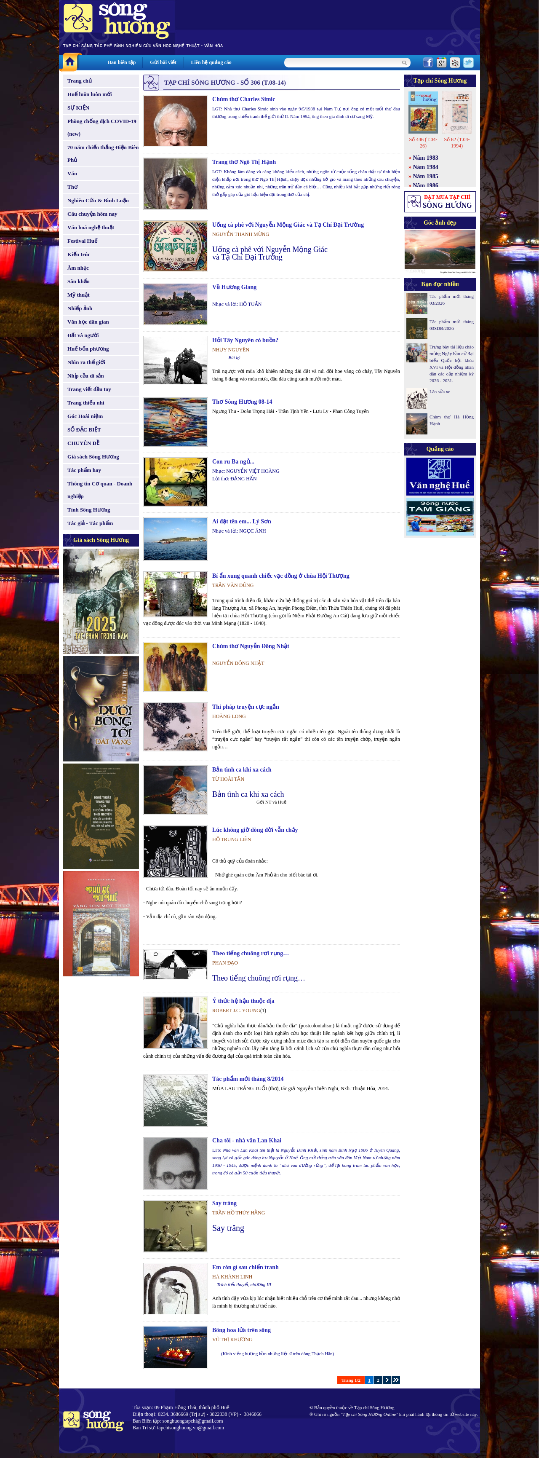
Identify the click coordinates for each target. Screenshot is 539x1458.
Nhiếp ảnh (79, 308)
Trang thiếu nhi (85, 402)
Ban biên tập (122, 62)
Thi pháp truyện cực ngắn (245, 707)
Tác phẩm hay (84, 470)
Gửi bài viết (163, 62)
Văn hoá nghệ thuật (90, 227)
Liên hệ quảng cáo (211, 62)
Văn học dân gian (88, 322)
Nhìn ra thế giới (86, 362)
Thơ (72, 187)
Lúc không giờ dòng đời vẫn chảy (255, 830)
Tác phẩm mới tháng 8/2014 (247, 1079)
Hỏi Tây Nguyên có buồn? (245, 340)
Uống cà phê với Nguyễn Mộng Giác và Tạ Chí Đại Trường (288, 225)
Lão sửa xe (440, 391)
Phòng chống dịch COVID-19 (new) (101, 127)
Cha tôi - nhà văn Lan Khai (246, 1140)
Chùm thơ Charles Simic (243, 99)
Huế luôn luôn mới (89, 94)
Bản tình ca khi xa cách (242, 770)
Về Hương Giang (234, 287)
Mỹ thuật (78, 295)
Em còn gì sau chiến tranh (245, 1267)
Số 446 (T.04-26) (423, 143)
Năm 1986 (425, 185)
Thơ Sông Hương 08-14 (242, 402)
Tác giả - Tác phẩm (90, 523)
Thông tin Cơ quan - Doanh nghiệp (99, 489)
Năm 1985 (425, 176)
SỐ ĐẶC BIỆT (84, 429)
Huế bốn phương (88, 349)
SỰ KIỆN (78, 108)
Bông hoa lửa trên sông (241, 1330)
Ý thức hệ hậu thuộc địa (243, 1001)
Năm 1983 (425, 158)
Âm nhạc (78, 268)
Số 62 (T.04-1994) (457, 143)
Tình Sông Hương (88, 510)
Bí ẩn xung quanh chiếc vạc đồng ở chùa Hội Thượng (281, 576)
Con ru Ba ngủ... (233, 461)
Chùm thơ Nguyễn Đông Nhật (250, 646)
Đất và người (83, 335)
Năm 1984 (425, 167)
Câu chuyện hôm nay (92, 214)
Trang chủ (79, 81)
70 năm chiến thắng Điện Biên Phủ (103, 153)
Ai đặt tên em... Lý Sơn (241, 521)
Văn (72, 173)
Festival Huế (82, 241)
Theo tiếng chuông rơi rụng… (250, 953)
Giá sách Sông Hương (93, 456)
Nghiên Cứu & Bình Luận (98, 200)
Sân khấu (78, 281)
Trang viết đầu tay (89, 389)
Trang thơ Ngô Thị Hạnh (244, 162)
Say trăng (224, 1203)
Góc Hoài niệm (85, 416)
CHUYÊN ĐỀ (83, 443)
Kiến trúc (78, 254)
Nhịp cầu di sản (85, 376)
